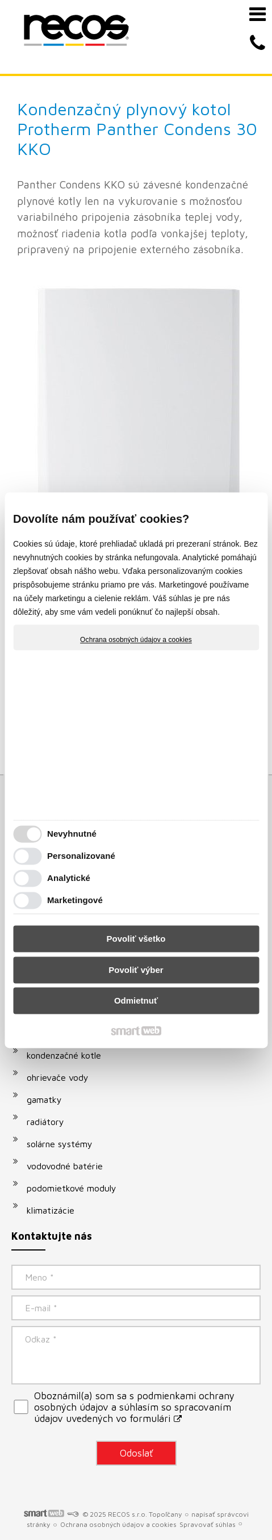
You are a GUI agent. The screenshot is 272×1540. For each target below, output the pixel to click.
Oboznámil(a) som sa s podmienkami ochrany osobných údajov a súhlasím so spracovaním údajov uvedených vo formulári (134, 1407)
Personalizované (81, 856)
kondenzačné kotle (64, 1055)
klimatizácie (50, 1210)
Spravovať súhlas (207, 1524)
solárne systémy (60, 1144)
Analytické (68, 878)
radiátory (45, 1122)
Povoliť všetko (136, 939)
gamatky (44, 1099)
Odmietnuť (136, 1001)
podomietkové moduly (71, 1188)
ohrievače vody (58, 1077)
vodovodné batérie (65, 1166)
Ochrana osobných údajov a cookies (136, 640)
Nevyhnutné (72, 833)
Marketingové (75, 900)
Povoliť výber (135, 970)
